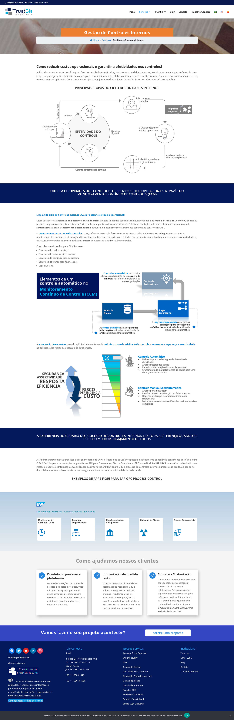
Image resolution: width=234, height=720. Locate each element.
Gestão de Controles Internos (137, 676)
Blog (172, 12)
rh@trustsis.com (16, 663)
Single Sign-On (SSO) (133, 703)
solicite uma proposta (168, 633)
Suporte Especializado (134, 699)
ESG (125, 662)
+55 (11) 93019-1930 (75, 680)
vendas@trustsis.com (19, 657)
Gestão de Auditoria (133, 685)
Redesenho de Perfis (133, 694)
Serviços (143, 12)
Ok (187, 715)
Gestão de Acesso (131, 667)
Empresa (184, 653)
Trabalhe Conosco (200, 12)
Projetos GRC (129, 690)
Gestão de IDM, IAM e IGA (135, 671)
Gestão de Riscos (131, 680)
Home (94, 40)
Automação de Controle (134, 653)
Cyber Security (130, 657)
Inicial (132, 12)
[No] (230, 715)
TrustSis (159, 12)
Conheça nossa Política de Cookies (25, 700)
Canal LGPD (186, 657)
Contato (182, 12)
